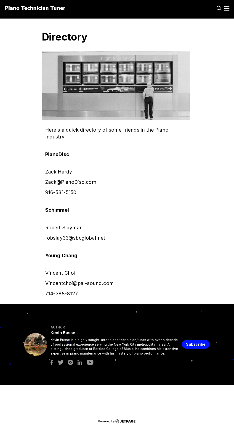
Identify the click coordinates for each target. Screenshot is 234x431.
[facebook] (52, 362)
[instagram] (70, 362)
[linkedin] (79, 362)
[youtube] (90, 362)
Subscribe (196, 344)
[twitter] (61, 362)
